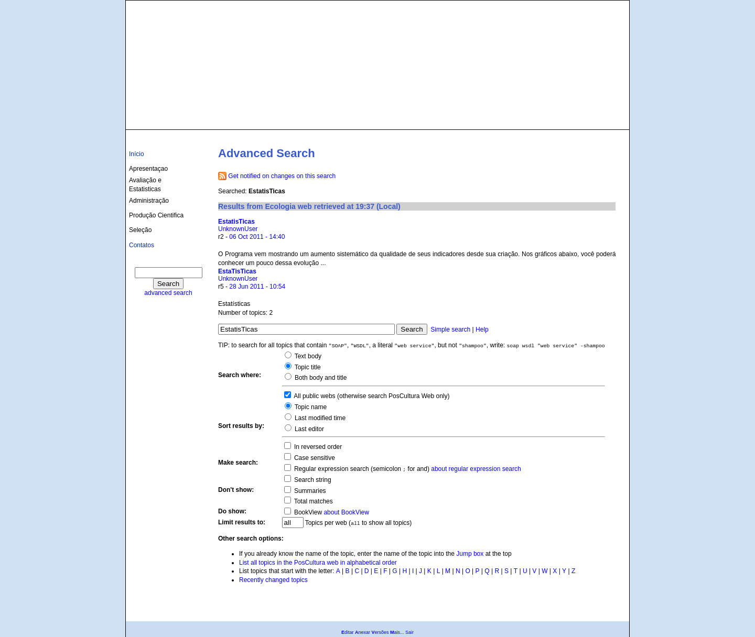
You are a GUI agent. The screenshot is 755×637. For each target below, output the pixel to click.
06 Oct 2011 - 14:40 (257, 236)
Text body (307, 356)
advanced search (168, 292)
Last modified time (319, 418)
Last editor (308, 429)
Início (136, 154)
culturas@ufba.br (596, 116)
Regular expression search (331, 469)
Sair (409, 632)
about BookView (346, 512)
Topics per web (326, 522)
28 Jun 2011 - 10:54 (257, 286)
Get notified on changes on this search (282, 176)
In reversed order (317, 447)
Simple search (450, 329)
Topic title (307, 367)
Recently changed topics (273, 580)
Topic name (310, 407)
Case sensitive (314, 458)
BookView (307, 512)
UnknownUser (237, 229)
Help (482, 329)
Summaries (309, 491)
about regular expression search (476, 469)
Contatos (141, 245)
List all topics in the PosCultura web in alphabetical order (318, 562)
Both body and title (320, 377)
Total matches (313, 501)
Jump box (469, 553)
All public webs (314, 396)
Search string (312, 480)
